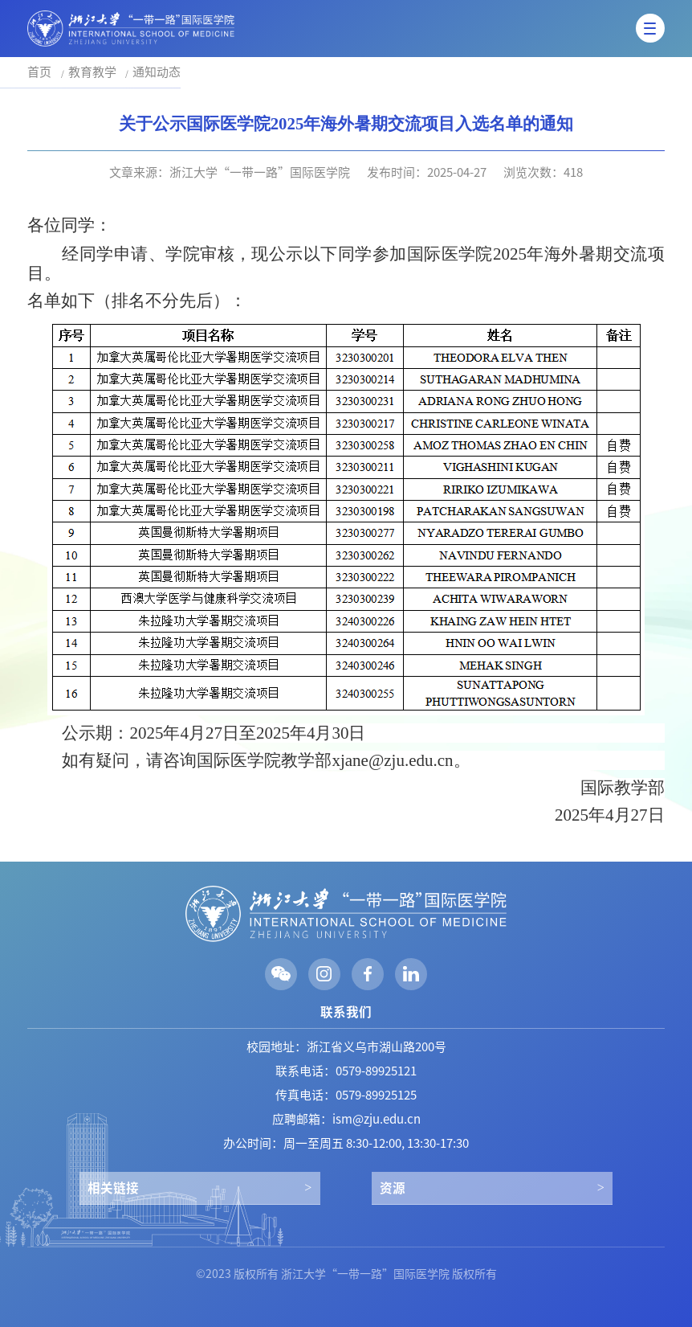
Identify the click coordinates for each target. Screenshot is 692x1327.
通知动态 (156, 72)
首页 (39, 72)
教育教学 (92, 72)
